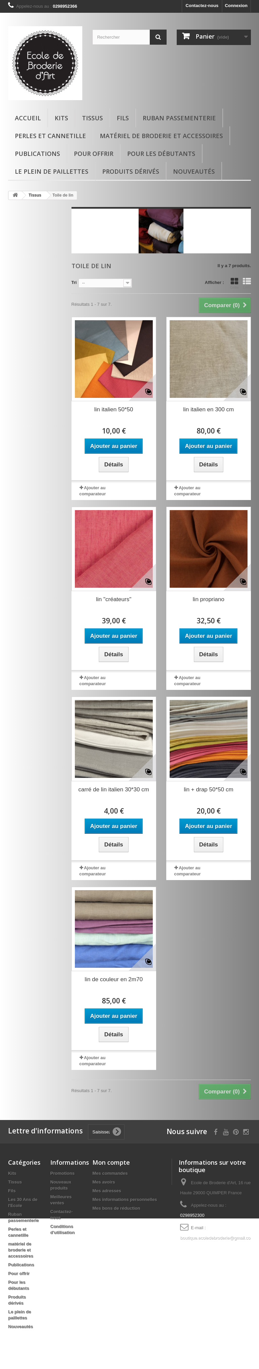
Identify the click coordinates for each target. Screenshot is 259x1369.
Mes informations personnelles (124, 1199)
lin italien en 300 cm (208, 409)
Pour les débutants (161, 154)
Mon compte (111, 1162)
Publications (37, 154)
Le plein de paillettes (51, 171)
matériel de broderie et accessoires (161, 136)
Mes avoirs (103, 1182)
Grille (234, 283)
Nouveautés (194, 171)
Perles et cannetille (50, 136)
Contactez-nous (202, 5)
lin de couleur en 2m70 (114, 979)
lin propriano (209, 599)
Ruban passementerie (179, 118)
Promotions (62, 1173)
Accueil (28, 118)
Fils (123, 118)
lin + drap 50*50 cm (208, 789)
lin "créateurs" (114, 599)
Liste (247, 283)
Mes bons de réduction (116, 1208)
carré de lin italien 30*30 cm (113, 789)
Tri (74, 282)
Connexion (236, 5)
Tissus (92, 118)
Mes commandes (110, 1173)
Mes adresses (106, 1190)
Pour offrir (93, 154)
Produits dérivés (130, 171)
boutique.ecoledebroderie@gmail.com (217, 1237)
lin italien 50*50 (113, 409)
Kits (61, 118)
